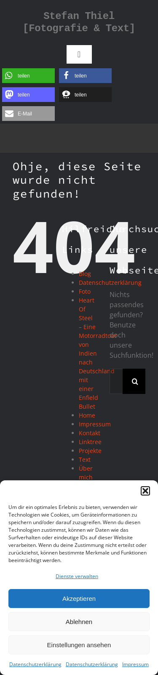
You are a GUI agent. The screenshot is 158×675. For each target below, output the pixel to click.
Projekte (90, 451)
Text (85, 459)
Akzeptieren (79, 598)
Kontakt (89, 433)
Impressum (135, 664)
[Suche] (135, 381)
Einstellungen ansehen (79, 644)
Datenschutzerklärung (35, 664)
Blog (85, 274)
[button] (145, 491)
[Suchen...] (116, 381)
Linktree (90, 442)
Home (87, 415)
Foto (85, 291)
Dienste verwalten (77, 576)
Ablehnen (79, 621)
